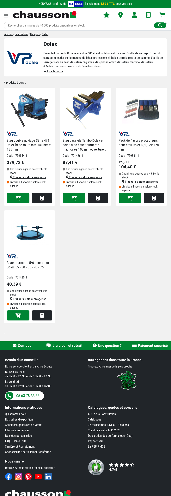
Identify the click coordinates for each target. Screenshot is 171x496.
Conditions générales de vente (23, 425)
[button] (28, 177)
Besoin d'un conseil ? (21, 360)
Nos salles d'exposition (19, 419)
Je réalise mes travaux (101, 425)
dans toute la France (115, 360)
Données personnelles (18, 436)
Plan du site (19, 441)
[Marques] (35, 34)
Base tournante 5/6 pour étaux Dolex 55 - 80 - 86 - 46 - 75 (28, 265)
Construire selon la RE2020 (104, 430)
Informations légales (17, 430)
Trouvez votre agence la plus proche (110, 366)
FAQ (7, 441)
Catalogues (94, 419)
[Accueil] (8, 34)
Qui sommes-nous (16, 414)
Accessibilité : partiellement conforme (28, 452)
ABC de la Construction (102, 414)
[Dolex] (45, 34)
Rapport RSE (95, 441)
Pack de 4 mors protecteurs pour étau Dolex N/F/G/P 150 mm (139, 144)
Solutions (123, 425)
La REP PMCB (96, 446)
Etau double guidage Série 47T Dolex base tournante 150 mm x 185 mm (29, 144)
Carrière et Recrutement (20, 446)
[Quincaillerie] (21, 34)
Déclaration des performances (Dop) (110, 436)
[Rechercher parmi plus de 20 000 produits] (79, 25)
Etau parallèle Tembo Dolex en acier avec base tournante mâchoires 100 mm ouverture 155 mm (83, 145)
